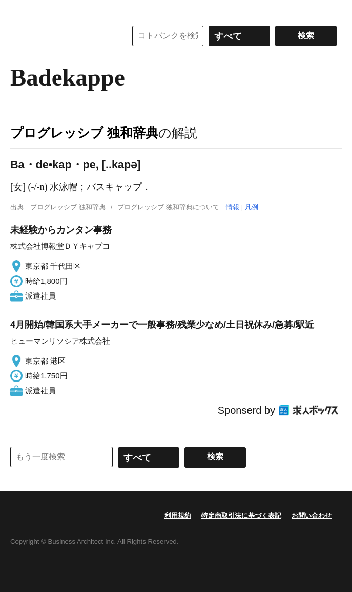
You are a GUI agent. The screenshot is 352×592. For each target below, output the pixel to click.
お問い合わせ (312, 515)
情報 (232, 207)
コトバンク (61, 36)
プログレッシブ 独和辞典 (84, 132)
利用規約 (177, 515)
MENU (20, 10)
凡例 (251, 207)
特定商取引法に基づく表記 (241, 515)
